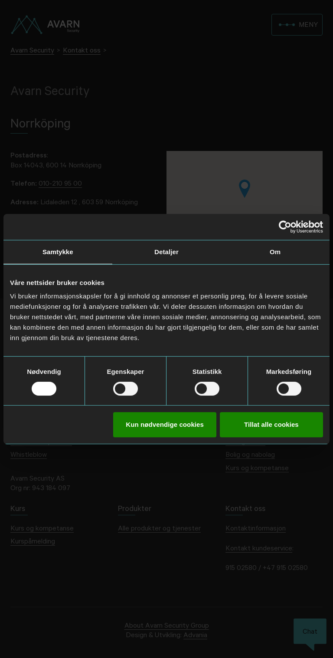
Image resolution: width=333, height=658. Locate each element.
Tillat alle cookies (271, 424)
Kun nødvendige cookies (165, 424)
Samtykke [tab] (57, 251)
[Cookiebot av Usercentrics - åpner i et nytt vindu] (285, 226)
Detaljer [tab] (166, 251)
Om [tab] (275, 251)
